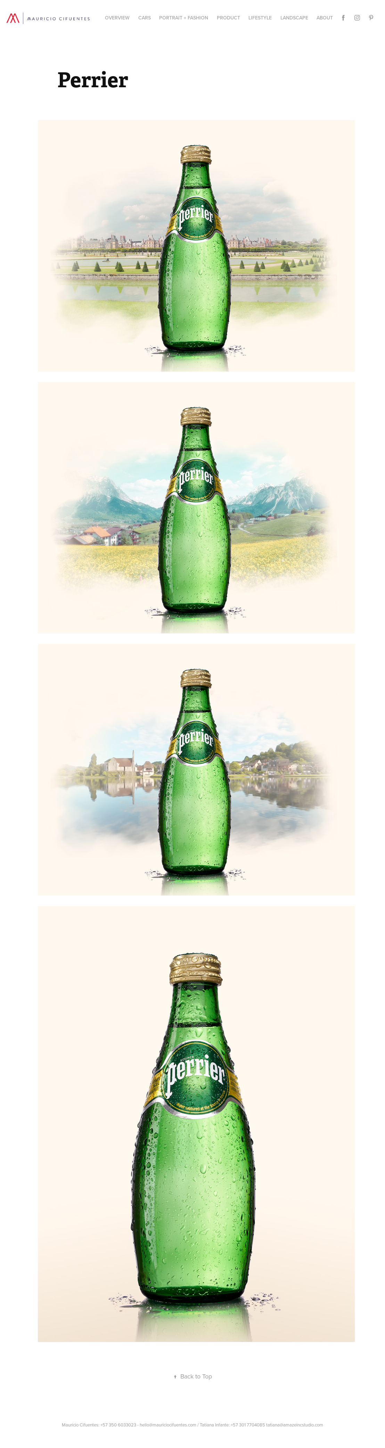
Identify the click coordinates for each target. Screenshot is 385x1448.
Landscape (294, 17)
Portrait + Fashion (183, 17)
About (325, 17)
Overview (117, 17)
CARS (144, 17)
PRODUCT (228, 17)
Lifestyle (260, 17)
